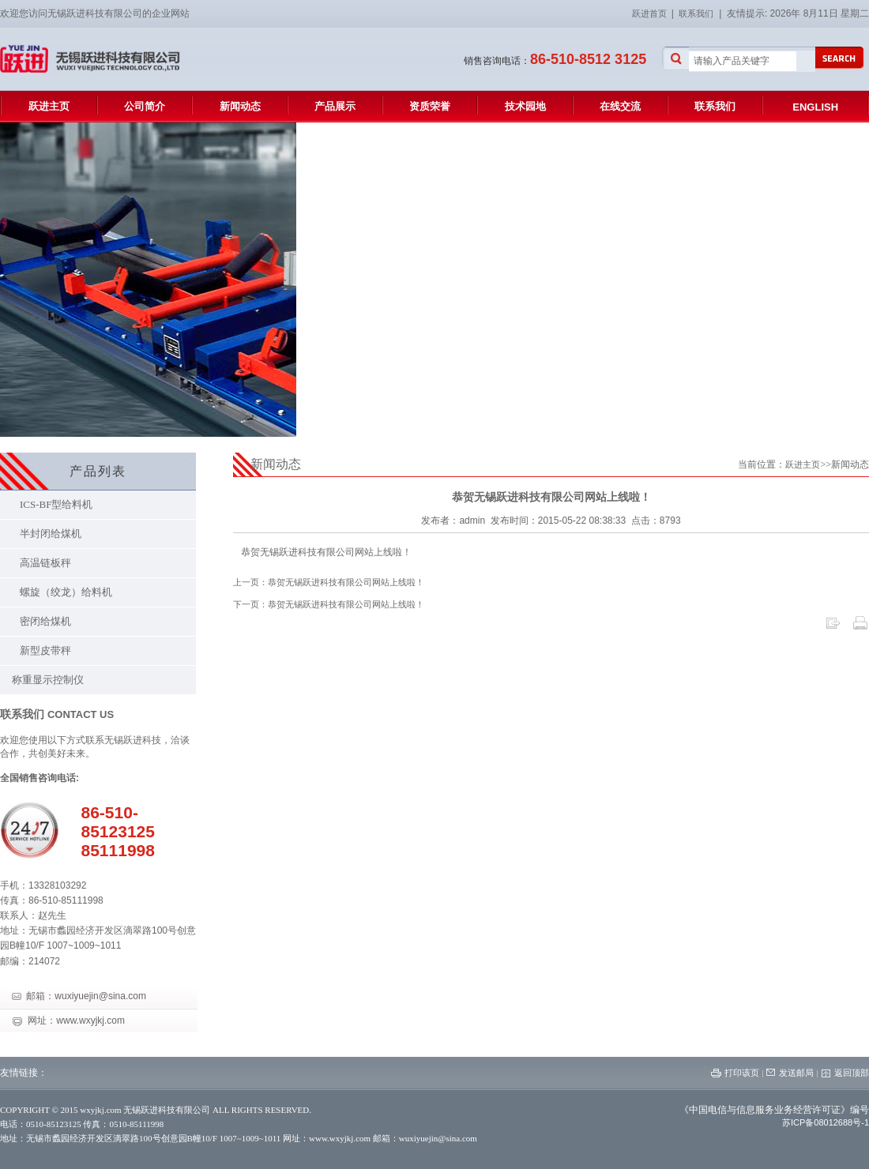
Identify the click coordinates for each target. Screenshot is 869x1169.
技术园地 (525, 106)
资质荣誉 (429, 106)
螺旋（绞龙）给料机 (66, 592)
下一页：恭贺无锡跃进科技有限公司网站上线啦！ (328, 604)
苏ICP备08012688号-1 (825, 1122)
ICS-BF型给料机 (56, 504)
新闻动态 (240, 106)
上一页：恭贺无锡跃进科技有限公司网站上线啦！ (328, 582)
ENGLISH (815, 107)
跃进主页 (49, 106)
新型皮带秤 (45, 650)
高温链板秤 (45, 563)
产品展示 (335, 106)
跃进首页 (652, 13)
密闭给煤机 (45, 621)
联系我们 (696, 13)
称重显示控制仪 (48, 680)
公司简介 (144, 106)
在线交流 (620, 106)
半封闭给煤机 (50, 533)
